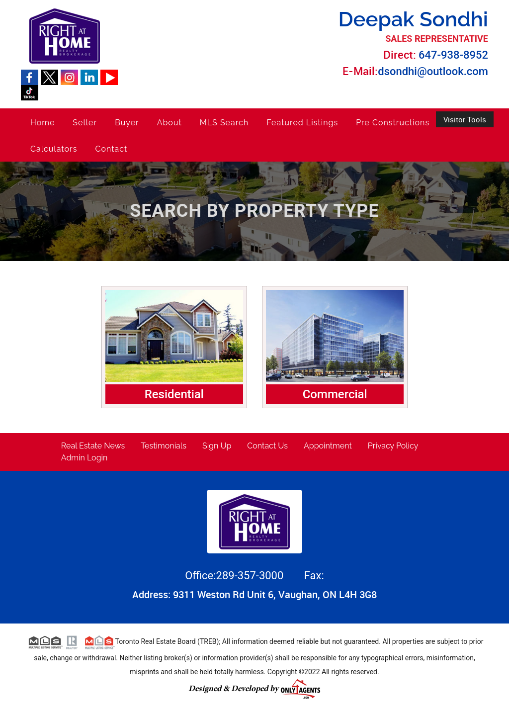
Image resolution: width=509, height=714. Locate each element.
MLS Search (224, 122)
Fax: (314, 575)
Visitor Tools (464, 119)
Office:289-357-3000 (235, 575)
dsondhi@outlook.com (433, 71)
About (169, 122)
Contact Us (267, 445)
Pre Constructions (392, 122)
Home (42, 122)
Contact (111, 149)
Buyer (127, 122)
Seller (85, 122)
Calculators (53, 149)
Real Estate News (93, 445)
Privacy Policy (393, 445)
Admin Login (84, 457)
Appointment (328, 445)
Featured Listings (302, 122)
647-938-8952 (453, 55)
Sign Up (216, 445)
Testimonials (163, 445)
